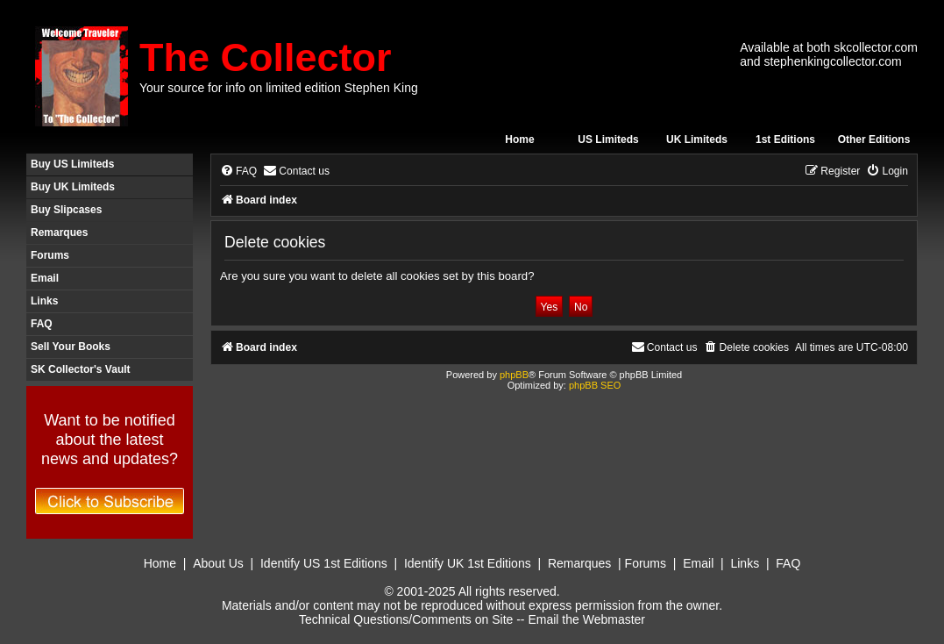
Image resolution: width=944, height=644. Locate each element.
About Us (218, 563)
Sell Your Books (70, 346)
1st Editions (785, 139)
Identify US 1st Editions (323, 563)
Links (44, 301)
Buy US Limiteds (72, 164)
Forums (50, 255)
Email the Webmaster (586, 619)
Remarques (59, 232)
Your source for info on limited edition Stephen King (278, 88)
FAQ (42, 324)
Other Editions (874, 139)
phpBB (514, 374)
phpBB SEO (595, 385)
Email (45, 278)
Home (519, 139)
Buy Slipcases (66, 210)
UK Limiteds (697, 139)
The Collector (265, 57)
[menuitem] (238, 171)
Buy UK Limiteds (73, 187)
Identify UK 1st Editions (467, 563)
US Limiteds (608, 139)
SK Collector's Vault (81, 369)
